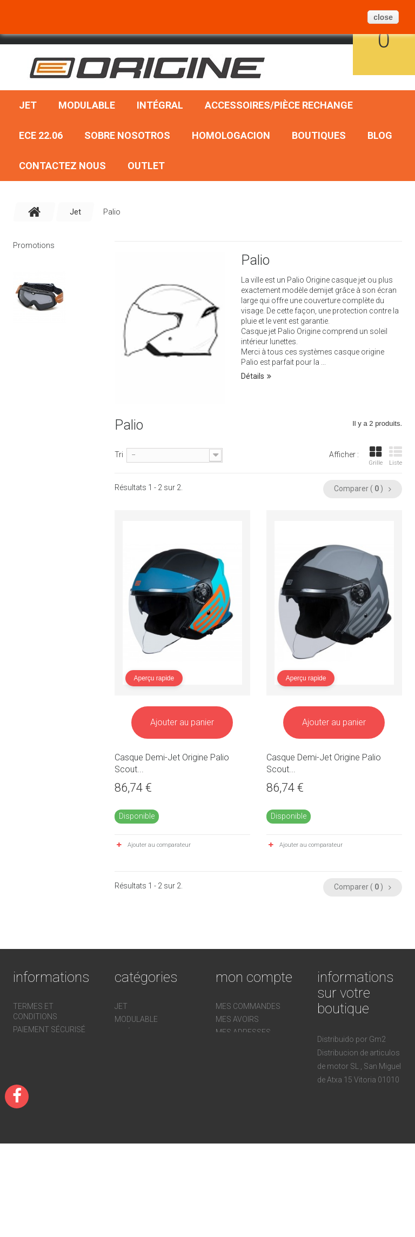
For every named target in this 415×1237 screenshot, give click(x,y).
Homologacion (231, 135)
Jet (28, 105)
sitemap (29, 1094)
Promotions (34, 245)
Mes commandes (248, 1006)
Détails (252, 376)
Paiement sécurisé (49, 1029)
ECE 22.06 (41, 135)
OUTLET (146, 165)
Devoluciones (40, 1068)
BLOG (379, 135)
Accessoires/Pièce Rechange (279, 105)
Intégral (160, 105)
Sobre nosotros (127, 135)
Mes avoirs (237, 1019)
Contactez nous (62, 165)
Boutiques (319, 135)
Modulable (86, 105)
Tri (119, 454)
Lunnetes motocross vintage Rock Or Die (51, 351)
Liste (395, 456)
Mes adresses (243, 1032)
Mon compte (254, 977)
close (383, 17)
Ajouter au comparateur (159, 844)
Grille (376, 456)
